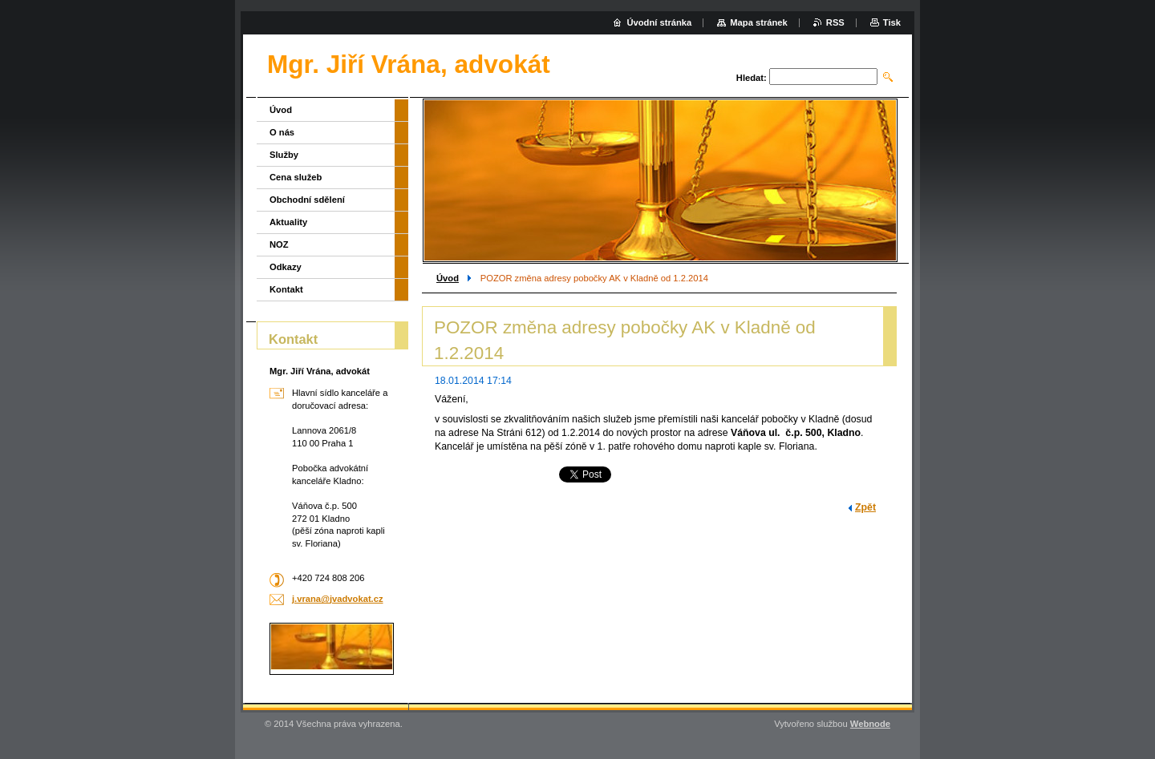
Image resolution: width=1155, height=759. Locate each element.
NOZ (279, 244)
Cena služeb (296, 177)
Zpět (865, 507)
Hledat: (751, 78)
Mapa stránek (759, 22)
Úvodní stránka (658, 22)
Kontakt (286, 289)
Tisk (892, 22)
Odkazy (286, 267)
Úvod (447, 278)
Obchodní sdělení (307, 199)
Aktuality (288, 222)
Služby (284, 154)
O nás (282, 132)
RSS (835, 22)
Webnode (870, 724)
